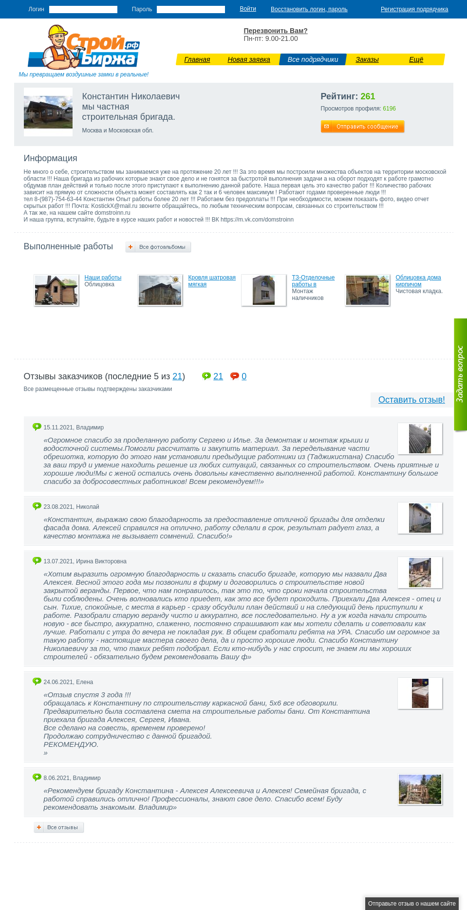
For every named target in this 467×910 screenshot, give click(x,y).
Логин (36, 9)
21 (177, 376)
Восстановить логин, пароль (309, 9)
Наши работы (103, 277)
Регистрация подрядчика (414, 9)
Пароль (142, 9)
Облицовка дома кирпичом (418, 281)
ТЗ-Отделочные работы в (313, 281)
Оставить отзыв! (411, 400)
